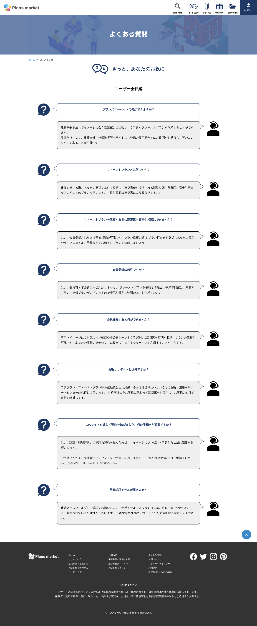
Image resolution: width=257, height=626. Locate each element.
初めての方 (207, 13)
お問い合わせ (155, 559)
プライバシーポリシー (159, 563)
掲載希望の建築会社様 (119, 559)
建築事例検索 (178, 13)
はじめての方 (75, 559)
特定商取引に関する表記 (160, 572)
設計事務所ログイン (118, 563)
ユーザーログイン (77, 572)
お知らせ (113, 555)
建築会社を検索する (78, 568)
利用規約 (152, 568)
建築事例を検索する (78, 563)
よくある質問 (193, 13)
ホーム (32, 60)
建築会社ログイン (117, 568)
